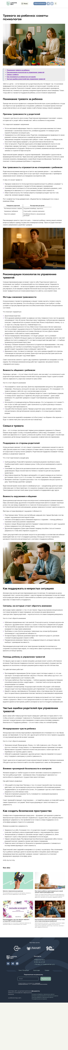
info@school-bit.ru (39, 1007)
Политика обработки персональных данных (42, 1044)
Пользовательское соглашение (39, 1046)
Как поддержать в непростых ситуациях (23, 75)
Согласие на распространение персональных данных (45, 1043)
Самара (47, 1017)
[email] (28, 1026)
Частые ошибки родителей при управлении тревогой (28, 77)
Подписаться (46, 1026)
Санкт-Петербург (24, 1017)
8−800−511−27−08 (39, 1009)
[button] (39, 3)
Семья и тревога (15, 72)
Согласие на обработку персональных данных (43, 1041)
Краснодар (36, 1017)
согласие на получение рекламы (39, 1031)
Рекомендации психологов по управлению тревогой (28, 70)
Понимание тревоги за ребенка (20, 68)
